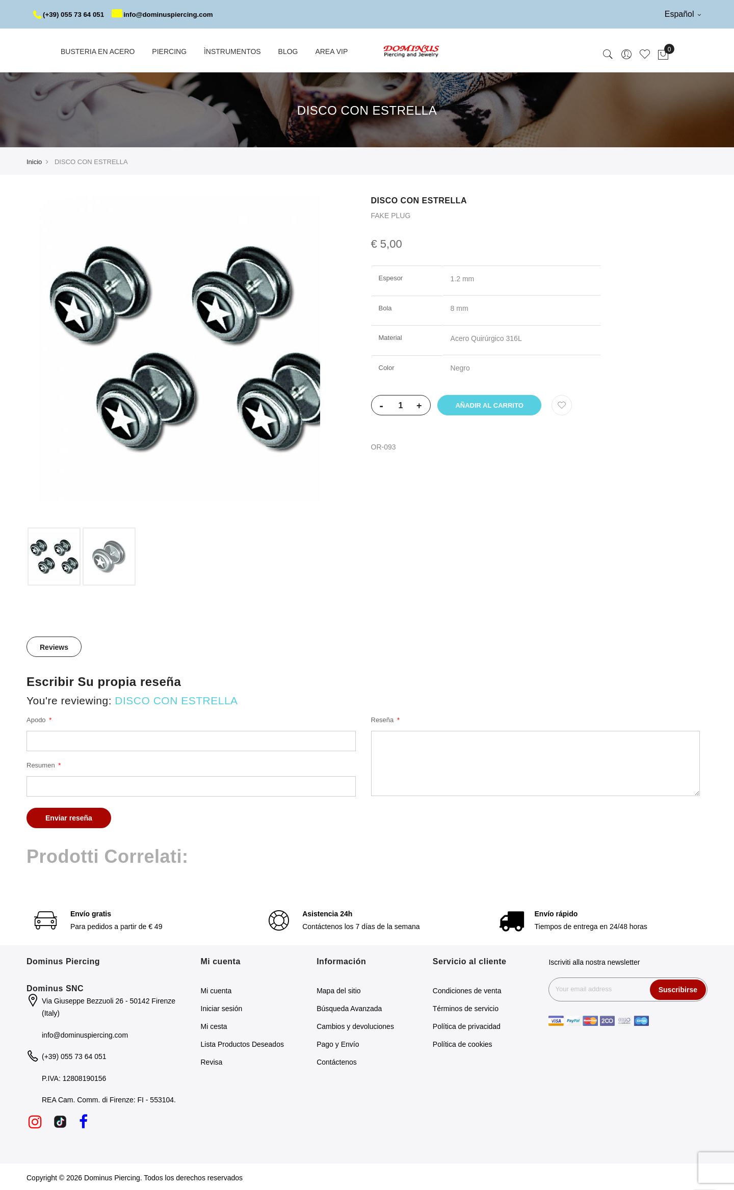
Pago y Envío (338, 1043)
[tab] (54, 645)
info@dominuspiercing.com (169, 14)
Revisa (212, 1060)
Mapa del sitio (338, 989)
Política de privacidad (467, 1025)
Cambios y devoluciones (355, 1025)
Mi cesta (214, 1025)
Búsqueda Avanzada (349, 1007)
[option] (54, 555)
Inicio (34, 160)
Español (683, 14)
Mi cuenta (216, 989)
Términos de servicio (466, 1007)
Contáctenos (337, 1060)
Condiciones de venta (467, 989)
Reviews (54, 646)
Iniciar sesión (222, 1007)
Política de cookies (462, 1043)
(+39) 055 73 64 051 (70, 14)
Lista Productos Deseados (242, 1043)
